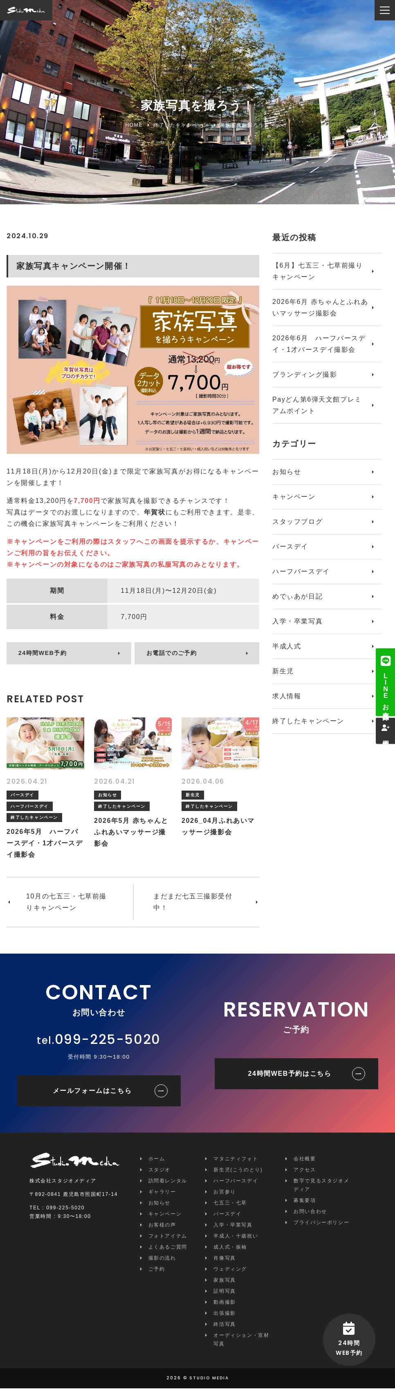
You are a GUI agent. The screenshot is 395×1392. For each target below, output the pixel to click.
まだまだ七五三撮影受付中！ (193, 905)
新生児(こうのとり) (238, 1173)
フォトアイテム (167, 1239)
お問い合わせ (310, 1215)
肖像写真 (224, 1262)
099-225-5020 (108, 1043)
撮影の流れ (162, 1262)
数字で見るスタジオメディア (321, 1189)
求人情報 (286, 696)
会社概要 (305, 1162)
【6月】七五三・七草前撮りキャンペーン (317, 271)
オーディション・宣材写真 (241, 1343)
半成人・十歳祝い (235, 1239)
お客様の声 (162, 1228)
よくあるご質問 (167, 1250)
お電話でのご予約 (176, 655)
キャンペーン (294, 496)
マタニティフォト (235, 1162)
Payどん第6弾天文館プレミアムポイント (317, 405)
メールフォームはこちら (92, 1094)
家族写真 (224, 1284)
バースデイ (290, 546)
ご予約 (156, 1273)
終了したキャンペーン (308, 720)
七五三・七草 (230, 1206)
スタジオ (159, 1173)
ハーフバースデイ (301, 571)
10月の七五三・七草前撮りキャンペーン (66, 905)
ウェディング (230, 1273)
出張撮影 (224, 1317)
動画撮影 (224, 1306)
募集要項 (305, 1204)
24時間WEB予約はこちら (290, 1077)
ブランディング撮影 (304, 374)
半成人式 (286, 646)
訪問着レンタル (167, 1184)
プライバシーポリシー (321, 1226)
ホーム (156, 1162)
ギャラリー (162, 1195)
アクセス (305, 1173)
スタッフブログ (297, 521)
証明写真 (224, 1295)
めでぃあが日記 (297, 596)
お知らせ (286, 471)
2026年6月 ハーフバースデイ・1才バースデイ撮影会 (319, 344)
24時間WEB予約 (47, 655)
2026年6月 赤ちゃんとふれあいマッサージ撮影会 (320, 307)
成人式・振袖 (230, 1250)
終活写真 (224, 1328)
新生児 (283, 671)
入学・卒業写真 (297, 621)
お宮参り (224, 1195)
